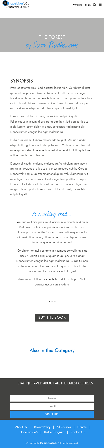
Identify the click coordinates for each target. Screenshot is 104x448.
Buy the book (52, 317)
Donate (81, 427)
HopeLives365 (29, 432)
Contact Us (77, 432)
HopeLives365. (48, 443)
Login (87, 5)
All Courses (64, 427)
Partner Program (54, 432)
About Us (21, 427)
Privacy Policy (42, 427)
